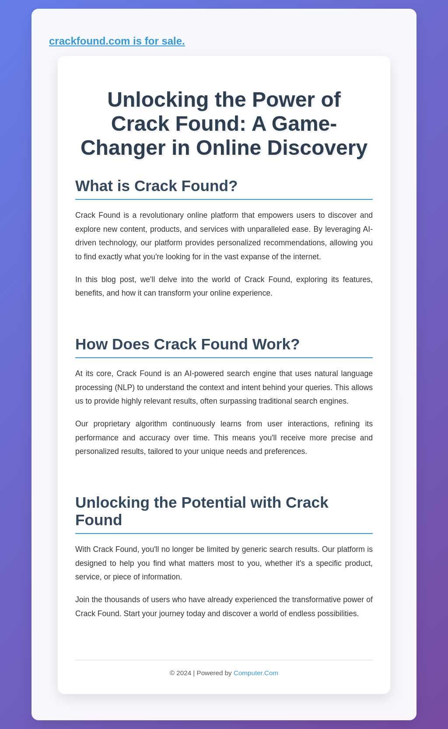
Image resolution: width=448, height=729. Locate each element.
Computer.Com (256, 673)
